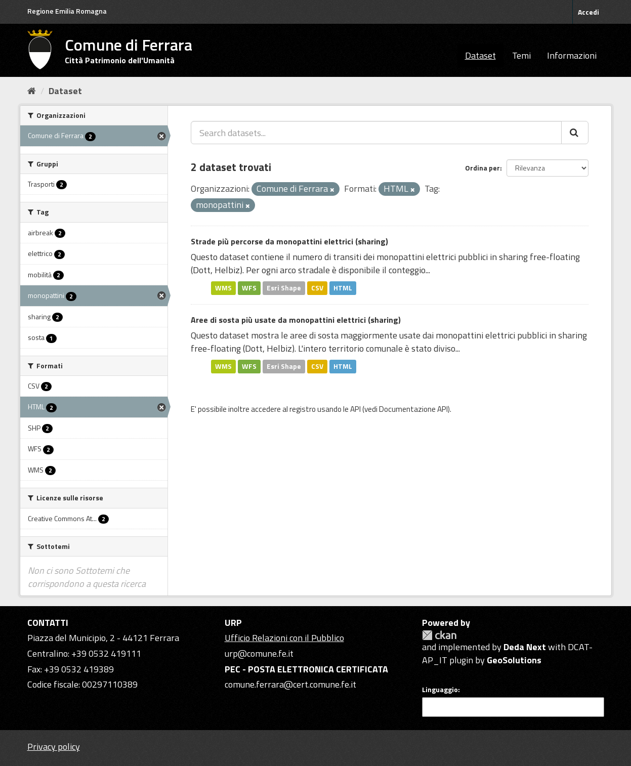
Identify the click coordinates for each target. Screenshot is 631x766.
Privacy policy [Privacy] (53, 746)
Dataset (480, 55)
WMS (223, 288)
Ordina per (482, 167)
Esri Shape (284, 288)
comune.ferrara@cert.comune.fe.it (290, 684)
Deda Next (524, 647)
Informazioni (572, 55)
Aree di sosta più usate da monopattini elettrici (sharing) (296, 320)
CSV (317, 288)
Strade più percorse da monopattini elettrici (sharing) (289, 241)
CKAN (439, 635)
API (355, 409)
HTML (342, 288)
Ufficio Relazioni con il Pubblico (284, 638)
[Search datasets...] (376, 132)
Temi (521, 55)
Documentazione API (413, 409)
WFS (249, 288)
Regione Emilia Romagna (67, 11)
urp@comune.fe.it (259, 653)
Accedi (588, 12)
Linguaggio (440, 690)
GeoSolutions (514, 660)
